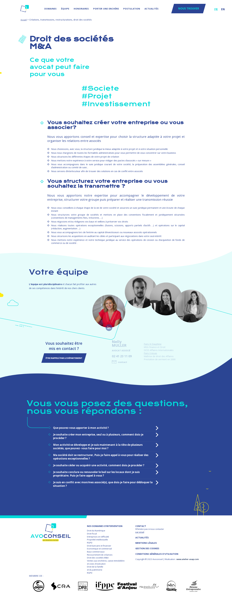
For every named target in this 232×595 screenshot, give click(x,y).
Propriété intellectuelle (97, 538)
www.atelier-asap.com (187, 557)
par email (139, 530)
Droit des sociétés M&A (98, 556)
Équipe (65, 8)
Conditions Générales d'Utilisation (156, 552)
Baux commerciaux (96, 550)
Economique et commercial (99, 547)
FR (216, 9)
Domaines (50, 8)
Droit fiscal (92, 532)
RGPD (89, 541)
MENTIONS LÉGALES (146, 541)
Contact (140, 524)
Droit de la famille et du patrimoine (95, 567)
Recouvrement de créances (99, 553)
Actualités (152, 8)
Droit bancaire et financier (99, 544)
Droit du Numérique (96, 529)
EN (223, 9)
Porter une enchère (106, 8)
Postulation (131, 8)
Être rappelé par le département (64, 357)
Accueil (24, 20)
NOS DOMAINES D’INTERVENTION (104, 524)
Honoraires (81, 8)
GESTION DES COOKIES (147, 546)
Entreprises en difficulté (98, 535)
